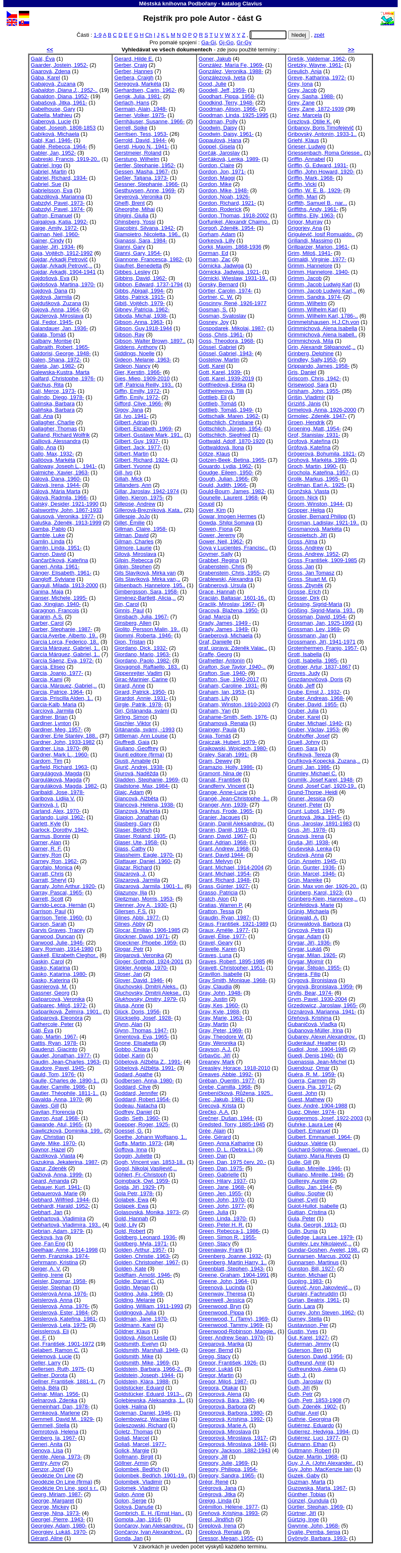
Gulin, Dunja (303, 1231)
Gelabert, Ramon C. (55, 1350)
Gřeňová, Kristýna (310, 1018)
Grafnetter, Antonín (222, 660)
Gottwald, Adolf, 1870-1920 (232, 441)
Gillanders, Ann (132, 485)
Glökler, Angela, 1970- (141, 968)
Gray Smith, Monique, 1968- (233, 980)
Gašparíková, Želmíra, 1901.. (66, 1011)
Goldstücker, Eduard (139, 1388)
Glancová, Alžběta (136, 798)
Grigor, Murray (305, 222)
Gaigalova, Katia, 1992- (59, 222)
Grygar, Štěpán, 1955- (315, 968)
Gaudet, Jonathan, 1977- (61, 1055)
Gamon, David (48, 554)
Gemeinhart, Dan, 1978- (60, 1406)
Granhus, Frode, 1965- (226, 811)
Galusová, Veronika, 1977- (63, 516)
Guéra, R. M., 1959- (312, 1074)
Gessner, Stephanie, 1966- (146, 184)
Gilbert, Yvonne (132, 466)
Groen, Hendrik (306, 422)
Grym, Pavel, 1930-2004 (317, 999)
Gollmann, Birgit (133, 1457)
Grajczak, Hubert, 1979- (228, 742)
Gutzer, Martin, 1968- (313, 1457)
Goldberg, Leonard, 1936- (145, 1237)
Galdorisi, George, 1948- (61, 353)
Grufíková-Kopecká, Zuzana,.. (324, 761)
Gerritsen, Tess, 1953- (141, 134)
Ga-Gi (208, 42)
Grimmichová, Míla (310, 341)
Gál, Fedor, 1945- (52, 322)
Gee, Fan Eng (48, 1243)
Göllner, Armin (131, 1463)
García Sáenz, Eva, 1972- (62, 660)
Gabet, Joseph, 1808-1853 (63, 128)
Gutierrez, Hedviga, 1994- (319, 1431)
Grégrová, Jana (217, 1488)
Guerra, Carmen (307, 1080)
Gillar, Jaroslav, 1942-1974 (146, 491)
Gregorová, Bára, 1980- (227, 1400)
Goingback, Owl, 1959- (142, 1181)
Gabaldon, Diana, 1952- (60, 96)
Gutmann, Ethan (307, 1444)
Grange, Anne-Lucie (223, 792)
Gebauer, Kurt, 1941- (56, 1187)
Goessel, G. (128, 1131)
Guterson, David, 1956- (316, 1356)
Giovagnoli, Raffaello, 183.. (147, 667)
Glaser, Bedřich (133, 830)
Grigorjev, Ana (305, 228)
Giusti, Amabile (132, 761)
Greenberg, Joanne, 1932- (231, 1256)
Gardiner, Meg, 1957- (57, 729)
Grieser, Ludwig (307, 146)
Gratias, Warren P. (221, 905)
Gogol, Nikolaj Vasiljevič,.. (145, 1168)
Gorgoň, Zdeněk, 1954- (227, 228)
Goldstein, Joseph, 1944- (144, 1375)
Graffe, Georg (215, 654)
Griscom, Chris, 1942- (314, 378)
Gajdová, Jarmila (51, 297)
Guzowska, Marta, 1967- (317, 1488)
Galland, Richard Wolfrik (60, 435)
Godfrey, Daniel (133, 1112)
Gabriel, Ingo (46, 165)
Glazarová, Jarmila (137, 880)
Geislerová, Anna (52, 1300)
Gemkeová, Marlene (55, 1413)
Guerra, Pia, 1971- (310, 1087)
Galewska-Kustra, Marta (60, 372)
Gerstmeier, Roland (137, 153)
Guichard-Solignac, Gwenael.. (324, 1149)
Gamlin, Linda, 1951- (56, 548)
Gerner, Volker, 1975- (140, 115)
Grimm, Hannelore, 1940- (319, 272)
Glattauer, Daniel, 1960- (143, 861)
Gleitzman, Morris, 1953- (144, 899)
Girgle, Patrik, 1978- (138, 704)
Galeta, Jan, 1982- (53, 366)
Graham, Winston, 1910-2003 (235, 704)
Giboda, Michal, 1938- (141, 316)
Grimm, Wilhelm (307, 303)
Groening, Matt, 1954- (314, 428)
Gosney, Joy (214, 322)
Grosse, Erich (304, 591)
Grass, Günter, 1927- (224, 886)
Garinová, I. (45, 805)
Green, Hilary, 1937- (223, 1181)
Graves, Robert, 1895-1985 (232, 961)
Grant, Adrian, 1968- (223, 842)
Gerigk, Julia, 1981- (138, 96)
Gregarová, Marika (221, 1344)
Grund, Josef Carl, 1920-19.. (322, 786)
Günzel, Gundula (308, 1500)
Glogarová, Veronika (139, 955)
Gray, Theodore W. (222, 1037)
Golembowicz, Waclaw (141, 1419)
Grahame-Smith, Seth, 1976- (234, 717)
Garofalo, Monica (52, 867)
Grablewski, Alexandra (226, 579)
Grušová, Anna (306, 855)
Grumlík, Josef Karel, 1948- (321, 779)
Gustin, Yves (303, 1331)
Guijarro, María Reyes (314, 1156)
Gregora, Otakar (218, 1388)
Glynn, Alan (128, 1024)
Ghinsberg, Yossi (134, 222)
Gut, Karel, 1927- (308, 1337)
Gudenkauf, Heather (312, 1043)
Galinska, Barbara (53, 403)
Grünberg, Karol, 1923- (316, 892)
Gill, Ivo (123, 472)
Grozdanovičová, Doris (315, 679)
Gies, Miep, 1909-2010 (142, 378)
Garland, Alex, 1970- (56, 811)
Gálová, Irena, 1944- (56, 485)
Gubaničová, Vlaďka (312, 1024)
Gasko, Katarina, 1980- (59, 974)
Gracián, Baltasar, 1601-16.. (233, 598)
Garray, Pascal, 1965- (57, 892)
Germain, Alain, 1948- (140, 109)
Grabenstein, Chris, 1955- (230, 573)
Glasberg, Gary (132, 823)
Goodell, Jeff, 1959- (222, 90)
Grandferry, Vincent (222, 786)
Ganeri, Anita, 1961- (55, 566)
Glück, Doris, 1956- (137, 1011)
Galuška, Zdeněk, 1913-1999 (66, 522)
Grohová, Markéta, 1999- (318, 460)
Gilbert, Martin (131, 454)
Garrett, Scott (47, 899)
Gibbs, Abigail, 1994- (139, 291)
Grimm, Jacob (305, 278)
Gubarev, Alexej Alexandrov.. (322, 1037)
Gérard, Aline (47, 1538)
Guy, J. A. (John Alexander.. (321, 1463)
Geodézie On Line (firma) (61, 1482)
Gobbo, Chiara (132, 1049)
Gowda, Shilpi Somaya (226, 522)
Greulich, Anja (305, 71)
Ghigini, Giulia (131, 215)
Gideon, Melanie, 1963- (142, 359)
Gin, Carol (126, 604)
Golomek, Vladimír (136, 1488)
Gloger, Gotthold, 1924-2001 (148, 961)
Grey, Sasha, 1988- (311, 96)
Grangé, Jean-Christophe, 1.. (234, 798)
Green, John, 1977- (222, 1206)
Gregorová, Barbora (223, 1406)
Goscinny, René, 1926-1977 (232, 303)
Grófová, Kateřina (309, 447)
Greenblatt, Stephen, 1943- (232, 1268)
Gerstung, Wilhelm (136, 159)
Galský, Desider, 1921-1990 (65, 504)
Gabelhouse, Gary (53, 109)
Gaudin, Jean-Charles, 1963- (66, 1062)
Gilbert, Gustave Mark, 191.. (148, 435)
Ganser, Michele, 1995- (59, 598)
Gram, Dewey (215, 761)
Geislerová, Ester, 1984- (60, 1312)
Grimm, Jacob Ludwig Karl (320, 284)
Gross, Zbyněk (305, 585)
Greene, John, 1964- (224, 1281)
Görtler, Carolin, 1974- (226, 291)
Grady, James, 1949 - (225, 623)
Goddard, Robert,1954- (142, 1099)
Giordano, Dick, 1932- (141, 648)
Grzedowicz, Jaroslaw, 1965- (323, 1005)
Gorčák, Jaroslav (219, 153)
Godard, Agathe (133, 1074)
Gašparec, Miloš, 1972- (59, 1005)
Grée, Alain (212, 1131)
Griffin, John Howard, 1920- (321, 171)
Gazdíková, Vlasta (53, 1156)
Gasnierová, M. (49, 986)
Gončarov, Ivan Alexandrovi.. (149, 1532)
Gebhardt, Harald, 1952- (60, 1206)
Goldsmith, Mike (133, 1356)
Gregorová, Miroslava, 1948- (233, 1444)
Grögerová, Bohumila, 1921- (322, 454)
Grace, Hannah (217, 591)
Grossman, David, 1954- (317, 617)
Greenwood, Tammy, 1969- (231, 1325)
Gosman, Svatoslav (222, 316)
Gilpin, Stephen (133, 566)
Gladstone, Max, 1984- (142, 786)
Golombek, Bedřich (137, 1469)
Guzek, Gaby (304, 1475)
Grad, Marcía (215, 617)
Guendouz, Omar (309, 1068)
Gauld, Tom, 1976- (53, 1074)
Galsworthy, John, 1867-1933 (66, 510)
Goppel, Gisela (217, 146)
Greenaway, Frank (221, 1250)
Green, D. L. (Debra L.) (227, 1149)
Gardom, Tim (47, 761)
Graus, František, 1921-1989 (233, 924)
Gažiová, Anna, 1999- (57, 1174)
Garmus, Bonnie (51, 836)
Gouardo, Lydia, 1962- (226, 466)
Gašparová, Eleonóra (57, 1018)
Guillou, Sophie (306, 1193)
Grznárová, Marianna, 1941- (322, 1011)
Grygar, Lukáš (305, 949)
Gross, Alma (302, 541)
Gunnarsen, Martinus (313, 1262)
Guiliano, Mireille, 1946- (316, 1174)
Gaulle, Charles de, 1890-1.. (65, 1080)
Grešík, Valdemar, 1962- (317, 59)
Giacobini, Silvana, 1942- (144, 228)
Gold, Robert (129, 1231)
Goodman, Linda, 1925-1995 (233, 115)
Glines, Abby (129, 924)
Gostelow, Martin (219, 359)
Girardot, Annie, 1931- (141, 698)
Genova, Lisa (47, 1450)
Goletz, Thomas (133, 1431)
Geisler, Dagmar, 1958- (59, 1281)
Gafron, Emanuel (51, 215)
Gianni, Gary (129, 247)
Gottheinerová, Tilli (221, 391)
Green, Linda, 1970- (223, 1218)
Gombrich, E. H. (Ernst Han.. (149, 1513)
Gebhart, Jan (47, 1212)
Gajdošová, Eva (50, 278)
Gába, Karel (45, 77)
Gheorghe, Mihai (134, 209)
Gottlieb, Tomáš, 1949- (226, 410)
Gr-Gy (244, 42)
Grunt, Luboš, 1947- (312, 811)
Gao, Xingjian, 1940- (56, 604)
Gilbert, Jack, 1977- (138, 447)
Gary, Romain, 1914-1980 (62, 949)
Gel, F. (39, 1337)
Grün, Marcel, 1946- (312, 874)
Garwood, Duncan (53, 936)
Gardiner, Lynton (51, 723)
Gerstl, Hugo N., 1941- (141, 146)
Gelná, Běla (45, 1388)
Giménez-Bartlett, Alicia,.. (145, 598)
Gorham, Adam (217, 234)
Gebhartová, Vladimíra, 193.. (66, 1225)
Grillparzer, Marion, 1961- (319, 247)
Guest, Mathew (306, 1099)
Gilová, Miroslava (135, 554)
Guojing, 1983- (306, 1281)
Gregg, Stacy (215, 1356)
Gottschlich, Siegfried (224, 435)
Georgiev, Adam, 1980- (59, 1525)
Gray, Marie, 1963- (221, 1018)
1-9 (98, 35)
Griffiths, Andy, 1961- (313, 209)
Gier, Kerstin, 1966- (137, 372)
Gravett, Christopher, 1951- (232, 968)
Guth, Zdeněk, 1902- (313, 1406)
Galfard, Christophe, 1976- (63, 378)
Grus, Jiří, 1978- (307, 830)
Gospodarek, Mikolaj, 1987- (232, 328)
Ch (148, 35)
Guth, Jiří (299, 1388)
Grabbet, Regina (219, 560)
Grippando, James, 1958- (319, 366)
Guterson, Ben (305, 1350)
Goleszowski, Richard (140, 1425)
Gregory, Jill (213, 1457)
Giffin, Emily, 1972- (137, 397)
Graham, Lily (214, 698)
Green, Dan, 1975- (221, 1168)
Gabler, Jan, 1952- (53, 153)
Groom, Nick (303, 497)
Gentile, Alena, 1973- (56, 1457)
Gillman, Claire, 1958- (140, 529)
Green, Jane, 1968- (222, 1187)
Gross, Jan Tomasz (311, 573)
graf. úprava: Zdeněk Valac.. (233, 648)
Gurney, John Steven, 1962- (322, 1312)
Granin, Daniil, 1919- (224, 830)
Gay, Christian (48, 1137)
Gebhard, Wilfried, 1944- (61, 1200)
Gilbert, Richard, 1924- (141, 460)
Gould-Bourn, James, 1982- (232, 491)
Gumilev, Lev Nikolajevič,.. (320, 1243)
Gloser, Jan (128, 974)
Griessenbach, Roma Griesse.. (325, 153)
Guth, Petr (300, 1394)
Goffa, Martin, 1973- (138, 1143)
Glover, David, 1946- (139, 980)
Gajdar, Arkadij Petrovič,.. (61, 265)
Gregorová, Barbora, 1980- (231, 1413)
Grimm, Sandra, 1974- (315, 297)
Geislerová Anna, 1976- (59, 1294)
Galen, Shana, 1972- (56, 359)
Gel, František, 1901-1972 (63, 1344)
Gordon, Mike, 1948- (224, 190)
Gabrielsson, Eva (52, 190)
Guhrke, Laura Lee (310, 1124)
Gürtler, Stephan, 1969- (316, 1507)
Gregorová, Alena (220, 1394)
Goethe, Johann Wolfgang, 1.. (150, 1137)
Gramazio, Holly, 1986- (226, 767)
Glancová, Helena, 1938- (144, 805)
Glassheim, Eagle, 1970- (144, 855)
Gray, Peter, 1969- (221, 1030)
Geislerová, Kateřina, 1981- (64, 1319)
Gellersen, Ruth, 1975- (58, 1369)
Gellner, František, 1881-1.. (64, 1381)
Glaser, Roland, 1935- (141, 836)
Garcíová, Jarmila (52, 711)
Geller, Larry (46, 1363)
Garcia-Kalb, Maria (54, 704)
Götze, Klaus (214, 454)
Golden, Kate (130, 1268)
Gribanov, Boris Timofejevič (321, 128)
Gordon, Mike (215, 184)
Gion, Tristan (129, 642)
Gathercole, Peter (52, 1024)
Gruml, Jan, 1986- (310, 767)
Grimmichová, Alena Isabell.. (322, 334)
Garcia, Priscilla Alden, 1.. (62, 698)
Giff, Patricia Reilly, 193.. (144, 385)
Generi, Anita (47, 1444)
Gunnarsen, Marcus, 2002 (319, 1256)
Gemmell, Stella (50, 1425)
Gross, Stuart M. (307, 579)
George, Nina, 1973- (56, 1513)
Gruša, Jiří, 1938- (309, 842)
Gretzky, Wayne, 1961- (315, 65)
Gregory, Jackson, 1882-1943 (235, 1450)
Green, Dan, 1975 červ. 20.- (232, 1162)
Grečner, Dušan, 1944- (226, 1118)
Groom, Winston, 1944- (316, 504)
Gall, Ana (42, 416)
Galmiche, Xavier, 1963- (60, 472)
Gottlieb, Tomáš (218, 403)
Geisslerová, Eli (50, 1331)
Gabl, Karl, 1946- (51, 140)
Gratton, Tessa (216, 911)
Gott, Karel (212, 366)
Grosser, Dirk (303, 598)
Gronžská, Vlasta (308, 491)
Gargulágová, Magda (56, 773)
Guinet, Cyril (303, 1200)
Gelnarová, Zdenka (54, 1400)
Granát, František (220, 779)
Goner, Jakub (215, 59)
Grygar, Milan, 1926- (312, 955)
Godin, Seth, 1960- (137, 1118)
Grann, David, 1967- (223, 836)
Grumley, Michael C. (312, 773)
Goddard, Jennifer (136, 1093)
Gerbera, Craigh (133, 77)
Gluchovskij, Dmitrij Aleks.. (146, 986)
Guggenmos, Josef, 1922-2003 (325, 1118)
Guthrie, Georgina (309, 1419)
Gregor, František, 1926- (228, 1363)
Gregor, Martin (216, 1375)
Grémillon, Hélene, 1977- (229, 1507)
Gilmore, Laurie (133, 548)
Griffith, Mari (302, 196)
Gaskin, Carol (47, 961)
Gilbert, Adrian (131, 422)
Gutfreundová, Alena (313, 1369)
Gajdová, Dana (49, 291)
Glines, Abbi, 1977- (137, 917)
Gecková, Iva (47, 1237)
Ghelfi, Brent (129, 203)
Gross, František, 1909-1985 (322, 560)
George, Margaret (52, 1500)
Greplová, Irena (217, 1525)
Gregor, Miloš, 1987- (223, 1381)
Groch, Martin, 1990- (313, 466)
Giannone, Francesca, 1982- (149, 259)
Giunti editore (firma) (139, 754)
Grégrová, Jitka (217, 1494)
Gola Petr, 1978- (134, 1193)
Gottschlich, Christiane (226, 422)
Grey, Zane (301, 102)
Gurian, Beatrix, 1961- (314, 1300)
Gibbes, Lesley (132, 272)
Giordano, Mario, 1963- (142, 654)
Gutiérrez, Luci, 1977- (314, 1438)
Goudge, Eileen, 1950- (226, 472)
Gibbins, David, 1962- (140, 278)
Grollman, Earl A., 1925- (317, 485)
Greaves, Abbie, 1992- (226, 1074)
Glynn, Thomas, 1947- (141, 1030)
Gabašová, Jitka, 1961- (59, 102)
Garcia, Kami (47, 679)
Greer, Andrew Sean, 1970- (232, 1337)
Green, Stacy (215, 1243)
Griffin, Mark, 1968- (311, 178)
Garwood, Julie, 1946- (57, 942)
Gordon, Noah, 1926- (224, 196)
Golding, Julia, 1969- (139, 1294)
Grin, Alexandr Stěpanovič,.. (322, 347)
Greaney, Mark (217, 1062)
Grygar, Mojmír (306, 961)
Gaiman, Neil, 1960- (55, 234)
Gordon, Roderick (220, 209)
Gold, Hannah (131, 1218)
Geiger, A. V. (46, 1268)
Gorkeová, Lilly (217, 240)
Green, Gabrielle (219, 1174)
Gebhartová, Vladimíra (58, 1218)
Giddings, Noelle (134, 353)
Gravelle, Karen (218, 949)
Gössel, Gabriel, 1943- (226, 353)
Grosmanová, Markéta (315, 529)
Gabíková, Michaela (55, 134)
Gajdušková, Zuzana (56, 303)
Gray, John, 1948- (220, 993)
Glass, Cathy (130, 848)
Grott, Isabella (305, 654)
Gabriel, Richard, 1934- (59, 178)
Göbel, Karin (129, 1055)
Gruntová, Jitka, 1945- (315, 817)
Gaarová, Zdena (51, 71)
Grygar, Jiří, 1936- (310, 942)
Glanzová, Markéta (137, 811)
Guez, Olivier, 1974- (312, 1112)
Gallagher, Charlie (53, 422)
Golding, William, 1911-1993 (148, 1306)
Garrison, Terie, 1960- (57, 917)
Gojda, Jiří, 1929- (135, 1187)
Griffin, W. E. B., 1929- (315, 190)
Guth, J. (297, 1375)
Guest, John (302, 1093)
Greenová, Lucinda (222, 1287)
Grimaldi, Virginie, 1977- (317, 259)
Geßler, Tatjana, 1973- (141, 178)
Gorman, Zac (215, 259)
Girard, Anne (129, 685)
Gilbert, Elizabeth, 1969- (143, 428)
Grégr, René (213, 1482)
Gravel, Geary (216, 942)
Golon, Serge (130, 1500)
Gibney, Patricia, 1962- (141, 309)
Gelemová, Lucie (51, 1356)
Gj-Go (226, 42)
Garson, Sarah (48, 924)
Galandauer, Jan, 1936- (59, 328)
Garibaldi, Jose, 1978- (57, 792)
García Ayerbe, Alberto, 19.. (64, 635)
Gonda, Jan (128, 1538)
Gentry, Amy (46, 1463)
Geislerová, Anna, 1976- (60, 1306)
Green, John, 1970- (222, 1200)
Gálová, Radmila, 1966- (60, 497)
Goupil (207, 504)
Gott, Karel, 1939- (220, 372)
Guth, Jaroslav (305, 1381)
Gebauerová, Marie (54, 1193)
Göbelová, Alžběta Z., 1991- (148, 1062)
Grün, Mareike (305, 880)
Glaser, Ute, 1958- (136, 842)
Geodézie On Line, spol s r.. (65, 1488)
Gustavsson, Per (308, 1325)
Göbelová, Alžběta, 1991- (145, 1068)
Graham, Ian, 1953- (222, 692)
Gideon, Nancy (132, 366)
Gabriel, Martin (49, 171)
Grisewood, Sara (308, 385)
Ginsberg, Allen (132, 623)
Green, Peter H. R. (221, 1225)
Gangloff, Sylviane (53, 579)
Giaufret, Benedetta (138, 265)
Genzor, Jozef (48, 1469)
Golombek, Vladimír (138, 1482)
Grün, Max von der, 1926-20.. (323, 886)
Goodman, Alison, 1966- (228, 109)
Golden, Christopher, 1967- (147, 1262)
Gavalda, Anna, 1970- (57, 1099)
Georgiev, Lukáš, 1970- (59, 1532)
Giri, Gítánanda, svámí (141, 711)
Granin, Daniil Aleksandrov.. (232, 823)
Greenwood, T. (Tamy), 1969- (234, 1319)
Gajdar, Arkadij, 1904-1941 (63, 272)
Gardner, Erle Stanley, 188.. (64, 736)
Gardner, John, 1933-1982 (63, 742)
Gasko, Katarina (50, 968)
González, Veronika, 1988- (231, 71)
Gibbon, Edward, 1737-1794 (148, 284)
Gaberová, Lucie (51, 121)
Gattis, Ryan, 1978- (54, 1043)
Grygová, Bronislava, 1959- (321, 986)
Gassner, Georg (50, 993)
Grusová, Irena (306, 836)
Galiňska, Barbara (53, 410)
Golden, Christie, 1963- (142, 1256)
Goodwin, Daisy (218, 128)
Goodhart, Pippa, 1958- (227, 96)
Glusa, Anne (129, 1005)
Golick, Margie (131, 1450)
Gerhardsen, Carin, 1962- (145, 90)
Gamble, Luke (48, 535)
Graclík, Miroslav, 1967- (227, 604)
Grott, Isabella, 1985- (313, 660)
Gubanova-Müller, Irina (315, 1030)
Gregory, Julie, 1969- (224, 1463)
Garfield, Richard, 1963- (60, 767)
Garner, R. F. (46, 848)
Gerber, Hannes (133, 71)
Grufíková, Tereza (309, 754)
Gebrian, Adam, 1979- (57, 1231)
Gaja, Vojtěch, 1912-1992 (62, 253)
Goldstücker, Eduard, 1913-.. (149, 1394)
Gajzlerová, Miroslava (57, 316)
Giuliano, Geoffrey (136, 748)
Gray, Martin (213, 1024)
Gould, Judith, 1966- (223, 485)
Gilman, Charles (133, 541)
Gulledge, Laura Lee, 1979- (321, 1237)
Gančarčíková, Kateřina (59, 560)
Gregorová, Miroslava (225, 1431)
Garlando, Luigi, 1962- (58, 817)
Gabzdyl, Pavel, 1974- (58, 209)
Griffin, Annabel (306, 159)
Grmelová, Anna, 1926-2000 (322, 410)
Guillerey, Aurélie (308, 1181)
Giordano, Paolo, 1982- (142, 660)
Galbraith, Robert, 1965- (60, 347)
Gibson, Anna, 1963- (139, 322)
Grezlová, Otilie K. (310, 121)
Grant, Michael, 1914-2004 (231, 867)
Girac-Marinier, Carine (141, 679)
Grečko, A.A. (214, 1112)
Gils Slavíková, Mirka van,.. (147, 579)
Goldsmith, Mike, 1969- (142, 1363)
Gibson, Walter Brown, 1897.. (150, 341)
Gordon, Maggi (217, 178)
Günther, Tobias (307, 1494)
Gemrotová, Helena (55, 1431)
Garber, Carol (47, 623)
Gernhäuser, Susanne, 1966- (149, 121)
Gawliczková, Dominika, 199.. (67, 1131)
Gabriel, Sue (46, 184)
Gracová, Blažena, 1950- (229, 610)
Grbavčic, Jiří (214, 1055)
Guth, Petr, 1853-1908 (315, 1400)
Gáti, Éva (42, 1030)
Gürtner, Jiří (302, 1513)
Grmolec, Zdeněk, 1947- (317, 416)
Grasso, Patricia (218, 892)
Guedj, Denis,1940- (311, 1055)
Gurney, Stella (305, 1319)
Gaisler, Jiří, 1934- (53, 247)
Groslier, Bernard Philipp (317, 516)
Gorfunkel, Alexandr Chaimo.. (234, 222)
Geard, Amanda (50, 1181)
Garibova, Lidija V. (53, 798)
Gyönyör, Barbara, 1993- (318, 1538)
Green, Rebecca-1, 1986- (230, 1231)
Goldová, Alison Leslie (141, 1337)
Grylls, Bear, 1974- (310, 993)
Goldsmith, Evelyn (136, 1344)
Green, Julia (213, 1212)
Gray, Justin (213, 999)
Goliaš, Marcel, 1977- (140, 1444)
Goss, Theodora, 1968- (227, 341)
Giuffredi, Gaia (131, 742)
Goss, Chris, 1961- (221, 334)
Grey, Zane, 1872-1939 (316, 109)
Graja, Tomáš (215, 736)
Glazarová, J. (130, 874)
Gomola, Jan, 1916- (138, 1519)
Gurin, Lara (301, 1306)
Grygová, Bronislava (312, 980)
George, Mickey (50, 1507)
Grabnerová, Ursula (222, 585)
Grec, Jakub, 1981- (222, 1099)
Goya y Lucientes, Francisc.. (233, 548)
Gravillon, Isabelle (220, 974)
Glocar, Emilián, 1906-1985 (147, 930)
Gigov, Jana (128, 410)
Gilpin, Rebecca (133, 560)
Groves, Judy (304, 673)
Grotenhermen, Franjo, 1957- (323, 648)
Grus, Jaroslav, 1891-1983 (320, 823)
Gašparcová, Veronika (58, 999)
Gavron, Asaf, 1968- (55, 1118)
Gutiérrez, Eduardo (311, 1425)
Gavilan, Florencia (53, 1112)
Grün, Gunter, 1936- (312, 867)
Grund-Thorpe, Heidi (313, 792)
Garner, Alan (46, 842)
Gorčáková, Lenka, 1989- (229, 159)
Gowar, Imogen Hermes (227, 516)
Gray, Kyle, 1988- (220, 1011)
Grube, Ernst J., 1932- (315, 692)
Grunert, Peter (305, 805)
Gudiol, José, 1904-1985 (317, 1049)
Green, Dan (213, 1156)
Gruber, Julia (303, 711)
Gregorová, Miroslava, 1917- (233, 1438)
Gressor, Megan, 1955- (227, 1538)
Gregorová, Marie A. (223, 1425)
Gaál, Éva (43, 59)
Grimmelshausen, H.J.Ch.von (323, 322)
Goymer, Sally (216, 554)
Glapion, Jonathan (136, 817)
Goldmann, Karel (134, 1325)
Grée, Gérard (215, 1137)
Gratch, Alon (214, 899)
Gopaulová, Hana (220, 140)
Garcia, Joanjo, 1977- (57, 673)
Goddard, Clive (132, 1087)
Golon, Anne (129, 1494)
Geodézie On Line (53, 1475)
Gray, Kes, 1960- (219, 1005)
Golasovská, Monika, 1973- (147, 1212)
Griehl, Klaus (303, 140)
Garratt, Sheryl (48, 880)
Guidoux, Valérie (308, 1143)
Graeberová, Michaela (226, 635)
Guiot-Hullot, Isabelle (313, 1206)
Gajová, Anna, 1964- (56, 309)
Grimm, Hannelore (310, 265)
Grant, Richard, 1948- (225, 880)
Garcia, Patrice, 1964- (57, 692)
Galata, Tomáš (48, 334)
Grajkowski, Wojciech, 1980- (233, 748)
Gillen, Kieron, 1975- (139, 497)
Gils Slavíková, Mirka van (145, 573)
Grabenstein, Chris (221, 566)
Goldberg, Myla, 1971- (141, 1243)
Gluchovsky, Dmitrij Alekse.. (147, 993)
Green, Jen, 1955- (221, 1193)
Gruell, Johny (304, 742)
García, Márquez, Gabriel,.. (64, 685)
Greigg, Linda (215, 1500)
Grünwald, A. (303, 917)
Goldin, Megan (132, 1287)
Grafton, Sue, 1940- (223, 673)
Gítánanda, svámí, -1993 (144, 729)
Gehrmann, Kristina (54, 1262)
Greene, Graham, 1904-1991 (234, 1275)
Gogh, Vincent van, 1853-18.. (149, 1162)
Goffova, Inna (130, 1149)
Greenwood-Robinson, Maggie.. (237, 1331)
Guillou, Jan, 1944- (311, 1187)
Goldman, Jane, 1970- (141, 1319)
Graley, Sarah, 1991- (224, 754)
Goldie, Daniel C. (135, 1281)
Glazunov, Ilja (130, 892)
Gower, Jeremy (217, 535)
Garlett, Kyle (46, 823)
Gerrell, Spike (130, 128)
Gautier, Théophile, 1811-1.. (65, 1093)
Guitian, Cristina (307, 1212)
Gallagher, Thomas (54, 428)
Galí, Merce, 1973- (54, 391)
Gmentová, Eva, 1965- (141, 1037)
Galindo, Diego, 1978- (57, 397)
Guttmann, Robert (309, 1450)
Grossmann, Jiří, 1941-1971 (322, 642)
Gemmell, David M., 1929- (63, 1419)
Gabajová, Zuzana (53, 84)
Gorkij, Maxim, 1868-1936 (230, 247)
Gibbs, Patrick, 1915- (139, 297)
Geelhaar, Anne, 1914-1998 (64, 1250)
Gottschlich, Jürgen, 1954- (231, 428)
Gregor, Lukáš (216, 1369)
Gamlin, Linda (48, 541)
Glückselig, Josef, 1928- (143, 1018)
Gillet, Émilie (129, 522)
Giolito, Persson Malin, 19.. (147, 629)
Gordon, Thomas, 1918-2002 (234, 215)
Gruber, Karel (304, 717)
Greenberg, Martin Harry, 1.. (233, 1262)
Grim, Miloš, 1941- (310, 253)
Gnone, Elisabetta (136, 1043)
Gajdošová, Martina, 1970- (63, 284)
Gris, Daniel (302, 372)
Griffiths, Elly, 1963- (311, 215)
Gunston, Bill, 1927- (312, 1268)
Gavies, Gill (45, 1105)
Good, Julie (212, 84)
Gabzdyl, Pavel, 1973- (58, 203)
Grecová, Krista (217, 1105)
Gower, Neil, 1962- (221, 541)
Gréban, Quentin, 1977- (227, 1080)
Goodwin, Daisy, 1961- (226, 134)
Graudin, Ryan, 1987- (225, 917)
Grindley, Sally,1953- (313, 359)
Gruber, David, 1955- (313, 704)
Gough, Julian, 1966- (224, 479)
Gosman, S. (213, 309)
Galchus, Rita (47, 385)
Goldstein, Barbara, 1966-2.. (148, 1369)
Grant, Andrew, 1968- (224, 848)
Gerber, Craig (130, 65)
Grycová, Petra (306, 930)
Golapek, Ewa (131, 1206)
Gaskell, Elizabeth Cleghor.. (64, 955)
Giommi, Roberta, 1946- (143, 635)
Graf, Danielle (215, 642)
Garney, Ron (46, 855)
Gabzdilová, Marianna (57, 196)
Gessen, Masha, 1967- (142, 171)
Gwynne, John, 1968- (314, 1525)
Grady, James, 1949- (224, 629)
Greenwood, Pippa (221, 1312)
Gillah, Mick (128, 479)
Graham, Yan (215, 711)
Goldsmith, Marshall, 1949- (147, 1350)
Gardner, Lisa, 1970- (56, 748)
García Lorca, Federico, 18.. (65, 642)
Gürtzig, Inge (303, 1519)
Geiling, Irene (47, 1275)
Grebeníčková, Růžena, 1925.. (236, 1093)
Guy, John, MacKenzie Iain (320, 1469)
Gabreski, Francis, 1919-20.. (65, 159)
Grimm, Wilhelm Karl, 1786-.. (323, 316)
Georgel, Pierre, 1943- (58, 1519)
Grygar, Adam (304, 936)
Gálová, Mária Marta (56, 491)
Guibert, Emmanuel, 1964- (320, 1137)
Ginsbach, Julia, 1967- (141, 617)
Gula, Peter (301, 1218)
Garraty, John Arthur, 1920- (64, 886)
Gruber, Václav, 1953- (314, 729)
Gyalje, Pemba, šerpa (314, 1532)
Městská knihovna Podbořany (178, 3)
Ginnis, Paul (129, 610)
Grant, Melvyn (216, 861)
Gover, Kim (212, 510)
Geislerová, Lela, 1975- (59, 1325)
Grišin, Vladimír (306, 397)
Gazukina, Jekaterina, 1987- (65, 1162)
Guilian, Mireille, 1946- (315, 1168)
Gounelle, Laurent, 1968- (229, 497)
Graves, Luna (215, 955)
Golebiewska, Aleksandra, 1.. (149, 1400)
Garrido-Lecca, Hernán (59, 905)
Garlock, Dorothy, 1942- (60, 830)
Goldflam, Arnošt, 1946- (143, 1275)
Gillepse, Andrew (134, 504)
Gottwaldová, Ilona (221, 447)
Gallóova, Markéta (53, 460)
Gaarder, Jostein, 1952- (59, 65)
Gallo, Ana (43, 447)
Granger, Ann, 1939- (223, 805)
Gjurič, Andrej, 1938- (139, 767)
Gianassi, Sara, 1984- (140, 240)
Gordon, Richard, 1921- (227, 203)
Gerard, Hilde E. (133, 59)
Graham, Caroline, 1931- (229, 685)
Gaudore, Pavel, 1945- (58, 1068)
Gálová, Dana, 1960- (56, 479)
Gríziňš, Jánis (304, 403)
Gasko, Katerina (50, 980)
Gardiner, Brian (49, 717)
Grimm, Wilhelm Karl (313, 309)
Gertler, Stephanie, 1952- (144, 165)
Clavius (252, 3)
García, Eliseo (48, 667)
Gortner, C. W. (216, 297)
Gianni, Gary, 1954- (137, 253)
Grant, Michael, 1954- (225, 874)
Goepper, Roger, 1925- (142, 1124)
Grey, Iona (300, 84)
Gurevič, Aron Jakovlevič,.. (320, 1287)
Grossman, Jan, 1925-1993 (321, 623)
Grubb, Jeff (301, 685)
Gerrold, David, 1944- (140, 140)
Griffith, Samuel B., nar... (317, 203)
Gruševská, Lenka (310, 848)
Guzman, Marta (306, 1482)
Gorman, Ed (213, 253)
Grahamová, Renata (223, 723)
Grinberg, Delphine (311, 353)
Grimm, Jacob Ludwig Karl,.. (322, 291)
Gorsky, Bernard (218, 284)
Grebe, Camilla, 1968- (225, 1087)
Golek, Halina (130, 1406)
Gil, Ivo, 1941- (131, 416)
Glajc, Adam (129, 792)
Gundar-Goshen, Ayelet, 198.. (324, 1250)
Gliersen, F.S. (130, 911)
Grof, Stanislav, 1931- (314, 435)
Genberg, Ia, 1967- (54, 1438)
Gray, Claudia (215, 986)
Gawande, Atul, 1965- (57, 1124)
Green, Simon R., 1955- (227, 1237)
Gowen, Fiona (216, 529)
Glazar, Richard (133, 867)
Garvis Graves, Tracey (58, 930)
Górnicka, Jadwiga (221, 265)
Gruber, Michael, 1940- (315, 723)
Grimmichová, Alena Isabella (322, 328)
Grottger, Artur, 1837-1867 (319, 667)
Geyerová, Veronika (138, 196)
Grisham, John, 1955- (314, 391)
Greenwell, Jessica (222, 1300)
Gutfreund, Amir (307, 1363)
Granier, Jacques (219, 817)
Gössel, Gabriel (217, 347)
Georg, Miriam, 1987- (57, 1494)
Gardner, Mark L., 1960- (60, 754)
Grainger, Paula (218, 729)
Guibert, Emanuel (309, 1131)
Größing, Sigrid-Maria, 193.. (321, 610)
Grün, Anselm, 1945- (313, 861)
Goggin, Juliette (133, 1156)
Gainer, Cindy (47, 240)
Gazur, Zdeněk (49, 1168)
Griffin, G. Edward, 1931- (318, 165)
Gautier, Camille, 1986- (59, 1087)
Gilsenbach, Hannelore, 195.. (149, 585)
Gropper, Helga (306, 510)
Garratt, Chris (47, 874)
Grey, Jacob (302, 90)
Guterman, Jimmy (309, 1344)
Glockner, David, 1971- (142, 936)
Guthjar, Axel (303, 1413)
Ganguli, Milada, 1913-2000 (64, 585)
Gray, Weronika (217, 1043)
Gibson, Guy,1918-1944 (143, 328)
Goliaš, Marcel (131, 1438)
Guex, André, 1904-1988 (317, 1105)
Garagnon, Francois (55, 610)
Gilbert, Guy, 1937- (137, 441)
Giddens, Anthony (136, 347)
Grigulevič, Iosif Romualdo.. (321, 234)
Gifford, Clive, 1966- (138, 403)
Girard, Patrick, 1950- (140, 692)
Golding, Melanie (134, 1300)
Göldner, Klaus (132, 1331)
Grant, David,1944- (222, 855)
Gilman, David (131, 535)
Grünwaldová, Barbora (315, 924)
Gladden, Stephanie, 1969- (147, 779)
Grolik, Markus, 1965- (314, 479)
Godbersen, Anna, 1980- (144, 1080)
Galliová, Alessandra (56, 441)
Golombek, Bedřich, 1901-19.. (150, 1475)
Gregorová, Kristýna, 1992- (231, 1419)
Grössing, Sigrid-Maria (315, 604)
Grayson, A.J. (215, 1049)
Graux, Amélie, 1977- (224, 930)
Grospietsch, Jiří (307, 535)
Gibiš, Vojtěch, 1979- (139, 303)
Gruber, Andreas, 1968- (316, 698)
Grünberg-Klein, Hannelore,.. (323, 899)
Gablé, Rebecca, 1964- (59, 146)
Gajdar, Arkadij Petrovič (59, 259)
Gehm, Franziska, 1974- (60, 1256)
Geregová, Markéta (137, 84)
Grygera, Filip (304, 974)
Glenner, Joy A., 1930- (141, 905)
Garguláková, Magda (56, 779)
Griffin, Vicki (302, 184)
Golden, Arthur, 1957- (140, 1250)
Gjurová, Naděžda (136, 773)
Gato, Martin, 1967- (54, 1037)
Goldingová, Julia (135, 1312)
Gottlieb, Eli (213, 397)
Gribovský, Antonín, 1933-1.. (322, 134)
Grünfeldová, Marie (311, 905)
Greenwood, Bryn (220, 1306)
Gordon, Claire (216, 165)
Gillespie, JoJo (132, 516)
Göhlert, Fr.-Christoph (140, 1174)
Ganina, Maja (47, 591)
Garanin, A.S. (47, 617)
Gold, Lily (125, 1225)
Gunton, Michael (307, 1275)
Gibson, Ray (129, 334)
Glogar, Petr (128, 949)
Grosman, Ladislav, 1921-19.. (323, 522)
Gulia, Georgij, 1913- (313, 1225)
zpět (319, 35)
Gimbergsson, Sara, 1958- (146, 591)
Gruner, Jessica (307, 798)
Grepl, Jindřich (216, 1519)
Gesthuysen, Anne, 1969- (145, 190)
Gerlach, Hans (131, 102)
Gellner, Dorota (49, 1375)
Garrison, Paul (48, 911)
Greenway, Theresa (222, 1294)
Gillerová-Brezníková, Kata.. (148, 510)
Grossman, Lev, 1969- (315, 629)
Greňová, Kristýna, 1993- (229, 1513)
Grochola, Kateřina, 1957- (319, 472)
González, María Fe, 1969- (231, 65)
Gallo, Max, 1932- (52, 454)
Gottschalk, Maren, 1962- (229, 416)
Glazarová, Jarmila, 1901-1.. (148, 886)
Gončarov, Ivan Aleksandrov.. (149, 1525)
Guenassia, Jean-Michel (317, 1062)
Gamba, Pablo (48, 529)
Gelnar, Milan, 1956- (55, 1394)
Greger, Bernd (216, 1350)
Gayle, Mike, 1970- (54, 1143)
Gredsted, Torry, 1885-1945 (232, 1124)
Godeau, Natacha (135, 1105)
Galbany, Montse (51, 341)
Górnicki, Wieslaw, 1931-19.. (233, 278)
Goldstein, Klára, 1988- (142, 1381)
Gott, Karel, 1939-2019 (226, 378)
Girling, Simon (131, 717)
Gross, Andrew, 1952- (314, 554)
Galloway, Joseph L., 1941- (64, 466)
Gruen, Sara (302, 748)
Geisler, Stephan (51, 1287)
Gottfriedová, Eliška (222, 385)
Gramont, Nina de (220, 773)
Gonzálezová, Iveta (222, 77)
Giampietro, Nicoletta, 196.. (147, 234)
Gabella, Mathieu (51, 115)
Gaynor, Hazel (48, 1149)
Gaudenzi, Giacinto (54, 1049)
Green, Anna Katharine (226, 1143)
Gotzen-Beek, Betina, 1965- (232, 460)
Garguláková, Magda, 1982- (65, 786)
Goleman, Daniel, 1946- (143, 1413)
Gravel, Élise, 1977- (223, 936)
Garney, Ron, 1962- (55, 861)
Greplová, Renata (220, 1532)
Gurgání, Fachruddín (313, 1294)
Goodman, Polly (218, 121)
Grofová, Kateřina (309, 441)
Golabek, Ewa (131, 1200)
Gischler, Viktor (132, 723)
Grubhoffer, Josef (308, 736)
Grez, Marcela (305, 115)
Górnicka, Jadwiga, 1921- (230, 272)
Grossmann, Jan (308, 635)
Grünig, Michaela (308, 911)
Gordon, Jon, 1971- (222, 171)
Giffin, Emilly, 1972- (137, 391)
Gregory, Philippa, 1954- (228, 1469)
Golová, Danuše (133, 1507)
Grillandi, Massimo (310, 240)
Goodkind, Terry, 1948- (226, 102)
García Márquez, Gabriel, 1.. (65, 648)
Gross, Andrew (306, 548)
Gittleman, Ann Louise (141, 736)
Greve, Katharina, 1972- (317, 77)
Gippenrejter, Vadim (138, 673)
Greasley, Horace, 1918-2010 (234, 1068)
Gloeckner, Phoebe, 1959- (146, 942)
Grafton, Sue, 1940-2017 (229, 679)
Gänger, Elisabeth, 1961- (61, 573)
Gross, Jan (301, 566)
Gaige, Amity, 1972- (55, 228)
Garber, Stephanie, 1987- (61, 629)
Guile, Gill (300, 1162)
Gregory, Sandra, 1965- (227, 1475)
